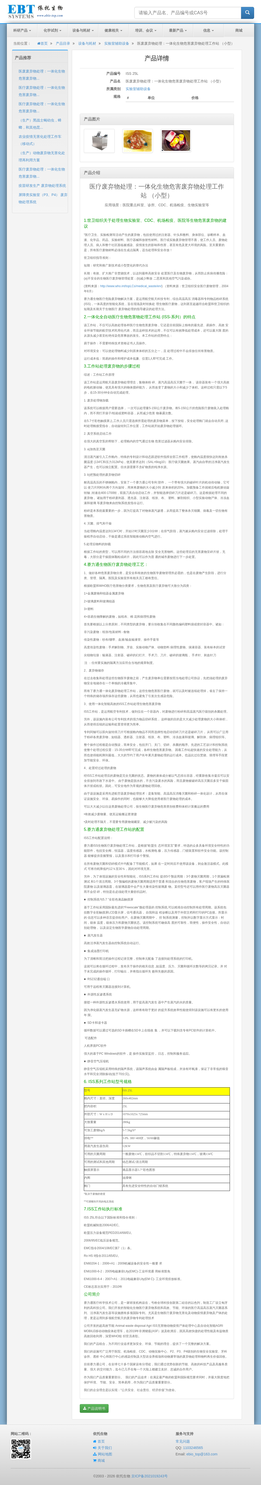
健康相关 (113, 30)
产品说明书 (94, 1408)
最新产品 (178, 30)
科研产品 (22, 30)
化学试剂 (52, 30)
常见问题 (183, 1441)
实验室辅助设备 (116, 43)
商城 (238, 30)
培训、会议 (145, 30)
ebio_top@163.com (201, 1454)
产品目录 (63, 43)
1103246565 (193, 1448)
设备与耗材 (83, 30)
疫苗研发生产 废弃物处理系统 (42, 186)
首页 (42, 43)
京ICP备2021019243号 (149, 1476)
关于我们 (105, 1448)
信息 (208, 30)
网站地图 (105, 1454)
